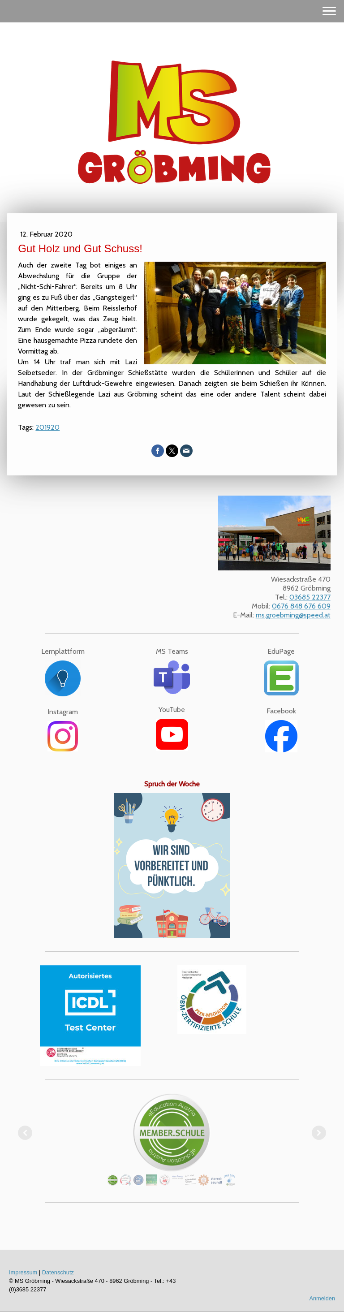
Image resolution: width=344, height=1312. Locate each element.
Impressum (23, 1272)
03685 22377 (310, 597)
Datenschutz (58, 1272)
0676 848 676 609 (301, 606)
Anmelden (322, 1298)
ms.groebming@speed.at (293, 615)
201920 (47, 427)
